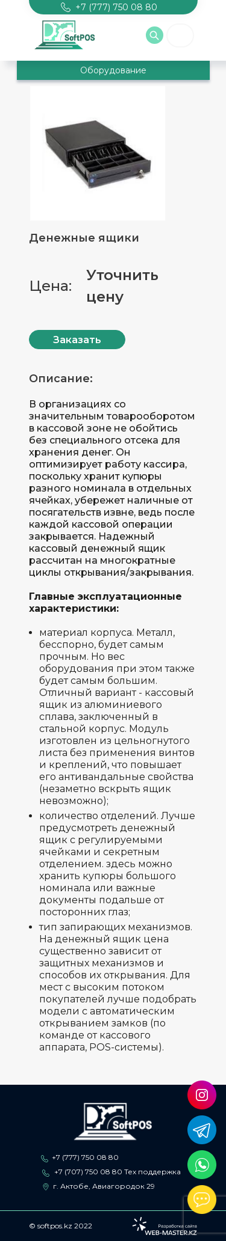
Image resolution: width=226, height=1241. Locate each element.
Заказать (77, 340)
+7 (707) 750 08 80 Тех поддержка (117, 1171)
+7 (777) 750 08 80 (85, 1157)
